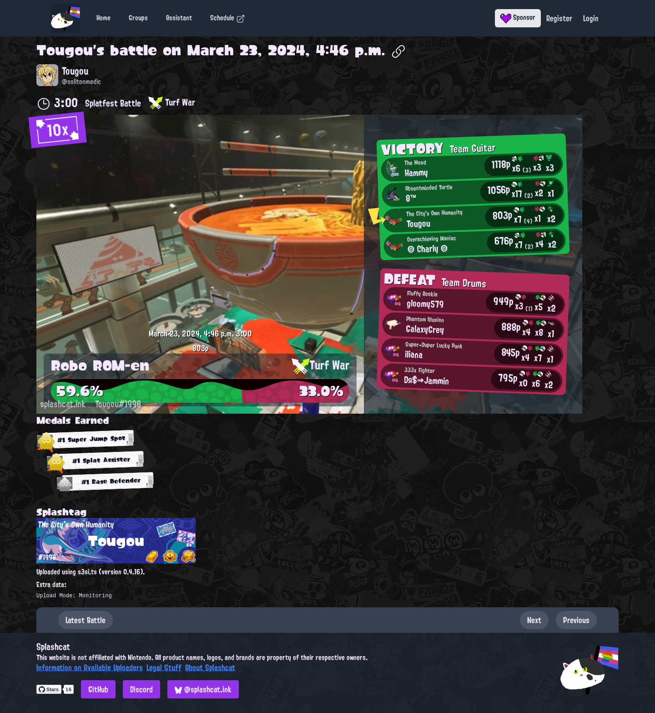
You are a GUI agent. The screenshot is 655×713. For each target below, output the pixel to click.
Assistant (179, 17)
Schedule (227, 17)
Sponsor (517, 17)
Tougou (64, 50)
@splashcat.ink (203, 689)
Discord (141, 689)
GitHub (98, 689)
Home (103, 17)
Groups (138, 17)
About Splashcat (210, 667)
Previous (576, 620)
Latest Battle (86, 620)
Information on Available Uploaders (89, 667)
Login (591, 18)
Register (559, 18)
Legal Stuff (163, 667)
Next (534, 620)
